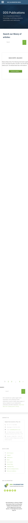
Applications (9, 457)
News (8, 459)
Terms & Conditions (11, 471)
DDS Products (10, 453)
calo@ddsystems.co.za (15, 429)
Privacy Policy (10, 464)
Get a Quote (10, 462)
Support (9, 455)
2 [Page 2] (8, 381)
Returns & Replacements (13, 468)
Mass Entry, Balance (15, 58)
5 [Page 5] (19, 381)
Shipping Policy (10, 466)
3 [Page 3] (11, 381)
